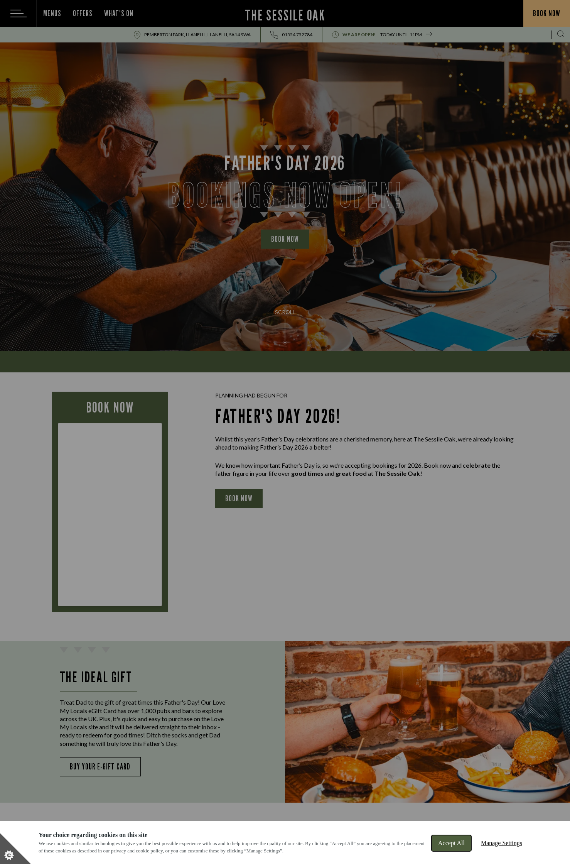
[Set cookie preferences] (15, 848)
